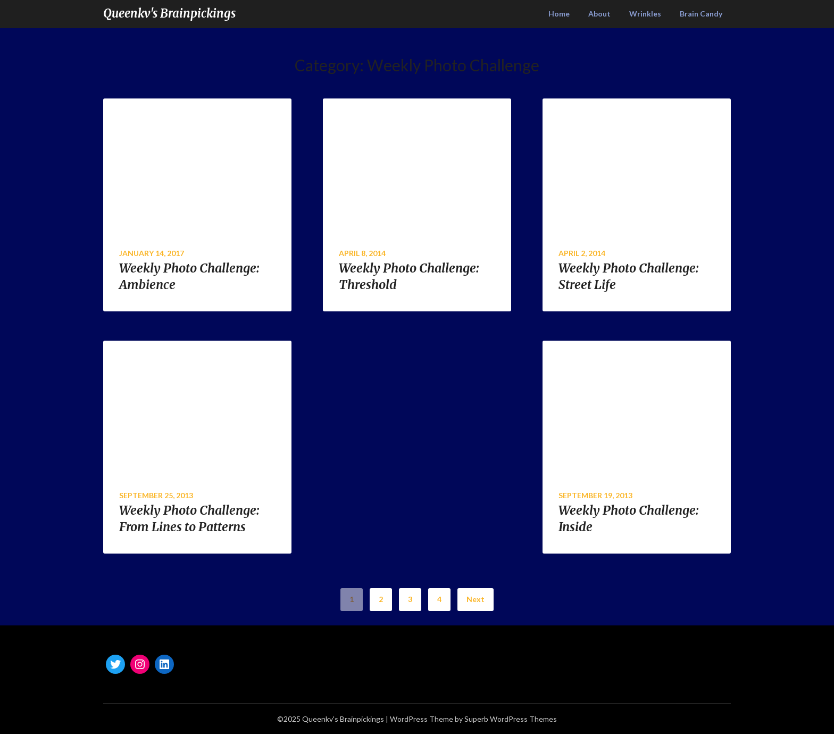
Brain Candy (701, 13)
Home (559, 13)
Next (475, 599)
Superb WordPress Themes (510, 718)
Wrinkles (645, 13)
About (599, 13)
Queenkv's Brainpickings (169, 13)
